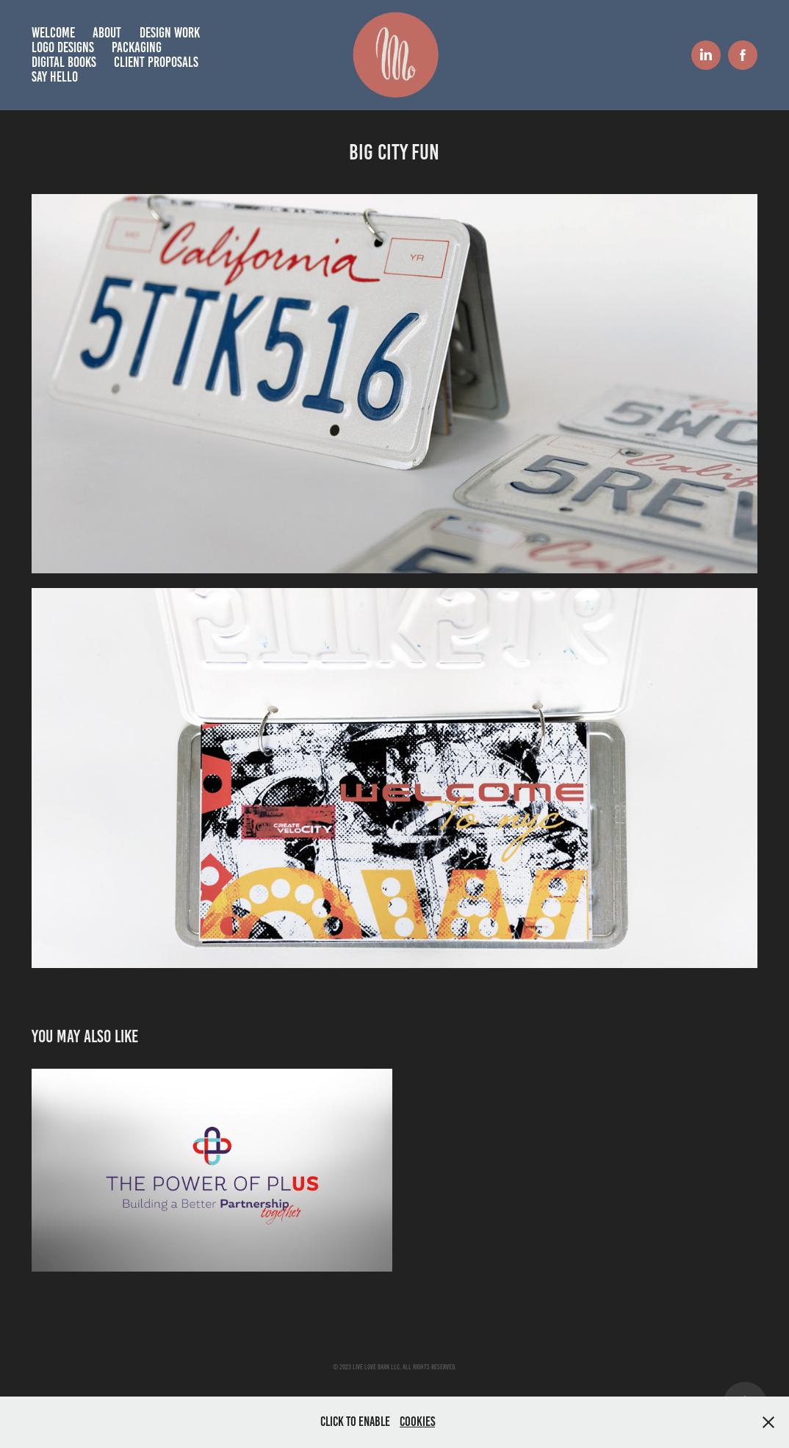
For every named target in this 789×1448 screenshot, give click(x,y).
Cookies (417, 1421)
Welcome (53, 32)
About (107, 32)
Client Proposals (156, 62)
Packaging (137, 47)
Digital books (64, 62)
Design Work (170, 32)
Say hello (55, 77)
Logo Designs (63, 47)
